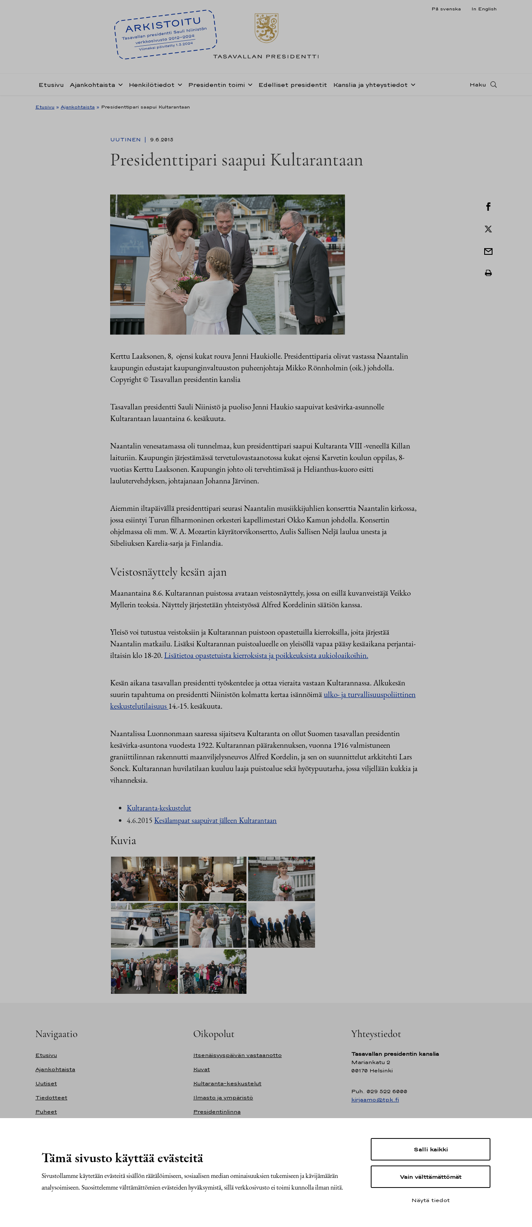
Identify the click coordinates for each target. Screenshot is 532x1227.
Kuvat (201, 1069)
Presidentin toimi (216, 85)
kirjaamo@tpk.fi (375, 1099)
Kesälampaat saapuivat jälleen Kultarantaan (215, 820)
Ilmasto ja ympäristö (223, 1097)
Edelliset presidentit (292, 85)
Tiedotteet (51, 1097)
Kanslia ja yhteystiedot (370, 85)
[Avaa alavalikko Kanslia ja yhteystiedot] (411, 84)
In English (484, 9)
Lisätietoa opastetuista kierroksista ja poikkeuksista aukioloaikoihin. (266, 655)
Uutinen (126, 139)
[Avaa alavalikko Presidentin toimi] (248, 84)
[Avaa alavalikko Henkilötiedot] (178, 84)
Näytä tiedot (430, 1200)
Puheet (46, 1111)
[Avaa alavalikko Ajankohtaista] (119, 84)
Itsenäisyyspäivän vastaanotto (237, 1055)
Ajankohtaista (92, 85)
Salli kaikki (431, 1149)
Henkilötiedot (151, 85)
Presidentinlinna (217, 1111)
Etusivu (51, 85)
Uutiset (46, 1083)
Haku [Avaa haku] (478, 84)
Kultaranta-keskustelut (159, 808)
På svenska (446, 9)
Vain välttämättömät (430, 1176)
